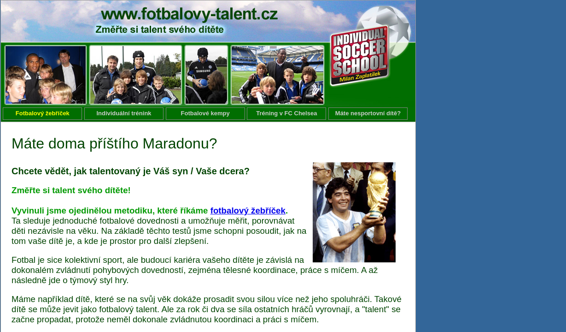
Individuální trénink (123, 113)
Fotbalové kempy (205, 113)
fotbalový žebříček (248, 210)
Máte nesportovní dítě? (368, 113)
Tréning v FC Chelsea (286, 113)
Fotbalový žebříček (43, 113)
